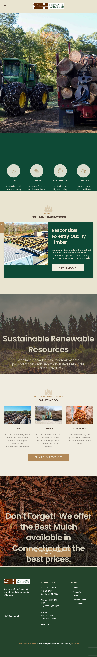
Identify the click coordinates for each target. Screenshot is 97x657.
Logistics (75, 644)
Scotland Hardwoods (27, 644)
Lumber (48, 428)
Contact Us (78, 603)
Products (77, 592)
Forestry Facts (79, 599)
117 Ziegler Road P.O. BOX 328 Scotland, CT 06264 (50, 590)
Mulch (75, 595)
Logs (17, 428)
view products (68, 267)
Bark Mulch (79, 428)
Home (75, 587)
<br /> (17, 607)
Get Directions (11, 616)
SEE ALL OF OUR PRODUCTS (48, 457)
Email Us (45, 624)
